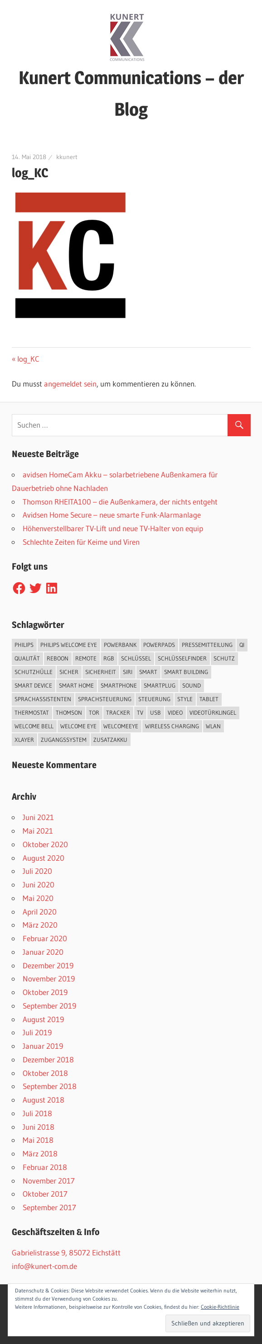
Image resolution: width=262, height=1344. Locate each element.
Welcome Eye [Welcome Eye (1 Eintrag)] (78, 726)
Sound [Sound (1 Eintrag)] (191, 685)
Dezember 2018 (48, 1059)
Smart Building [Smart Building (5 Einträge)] (186, 671)
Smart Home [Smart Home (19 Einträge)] (76, 685)
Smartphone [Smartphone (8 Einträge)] (119, 685)
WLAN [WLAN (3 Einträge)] (213, 726)
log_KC (28, 358)
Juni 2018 (38, 1127)
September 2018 (50, 1086)
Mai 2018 (38, 1140)
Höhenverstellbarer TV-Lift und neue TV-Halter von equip (113, 528)
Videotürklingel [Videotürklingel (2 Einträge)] (212, 712)
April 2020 (40, 911)
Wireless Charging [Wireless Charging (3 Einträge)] (172, 726)
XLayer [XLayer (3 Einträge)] (24, 739)
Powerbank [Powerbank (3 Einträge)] (120, 644)
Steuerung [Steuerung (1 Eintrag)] (154, 699)
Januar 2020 (43, 952)
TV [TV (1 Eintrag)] (140, 712)
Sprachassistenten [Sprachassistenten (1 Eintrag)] (43, 699)
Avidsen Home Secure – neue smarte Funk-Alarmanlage (112, 514)
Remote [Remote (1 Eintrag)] (86, 658)
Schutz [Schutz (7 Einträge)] (224, 658)
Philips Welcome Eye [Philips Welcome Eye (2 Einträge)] (68, 644)
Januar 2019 (43, 1046)
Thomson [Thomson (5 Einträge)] (69, 712)
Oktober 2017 (45, 1193)
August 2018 (43, 1099)
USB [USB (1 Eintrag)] (155, 712)
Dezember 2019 (48, 965)
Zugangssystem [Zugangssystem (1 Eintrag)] (64, 739)
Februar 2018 (45, 1167)
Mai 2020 (38, 898)
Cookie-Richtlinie (220, 1306)
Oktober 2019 (45, 992)
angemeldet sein (70, 383)
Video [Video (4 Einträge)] (175, 712)
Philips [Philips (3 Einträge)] (24, 644)
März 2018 (40, 1153)
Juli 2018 (37, 1113)
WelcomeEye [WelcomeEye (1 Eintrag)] (120, 726)
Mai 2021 (38, 830)
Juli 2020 (37, 871)
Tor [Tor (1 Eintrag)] (94, 712)
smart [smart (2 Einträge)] (148, 671)
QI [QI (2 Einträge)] (241, 644)
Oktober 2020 (45, 844)
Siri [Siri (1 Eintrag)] (127, 671)
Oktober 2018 (45, 1073)
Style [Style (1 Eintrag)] (185, 699)
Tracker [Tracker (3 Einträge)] (118, 712)
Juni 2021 (38, 817)
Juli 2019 (37, 1032)
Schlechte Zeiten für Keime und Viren (81, 542)
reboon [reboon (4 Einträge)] (57, 658)
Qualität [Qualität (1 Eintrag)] (27, 658)
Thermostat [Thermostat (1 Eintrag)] (32, 712)
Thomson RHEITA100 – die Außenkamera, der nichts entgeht (120, 501)
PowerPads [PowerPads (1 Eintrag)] (159, 644)
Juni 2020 (38, 884)
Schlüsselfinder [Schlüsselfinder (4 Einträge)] (182, 658)
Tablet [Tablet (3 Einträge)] (208, 699)
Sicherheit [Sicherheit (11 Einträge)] (100, 671)
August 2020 (43, 858)
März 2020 (40, 924)
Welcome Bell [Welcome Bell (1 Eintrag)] (34, 726)
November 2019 (49, 978)
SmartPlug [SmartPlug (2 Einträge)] (159, 685)
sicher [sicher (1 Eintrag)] (68, 671)
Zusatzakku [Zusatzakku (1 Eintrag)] (110, 739)
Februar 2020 (45, 938)
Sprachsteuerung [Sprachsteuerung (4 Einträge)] (104, 699)
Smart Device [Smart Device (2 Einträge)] (33, 685)
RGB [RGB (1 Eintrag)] (108, 658)
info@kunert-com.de (44, 1266)
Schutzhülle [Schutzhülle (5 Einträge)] (34, 671)
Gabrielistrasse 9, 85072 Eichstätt (66, 1252)
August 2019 (43, 1019)
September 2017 (49, 1207)
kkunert (67, 157)
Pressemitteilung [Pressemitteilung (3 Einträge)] (207, 644)
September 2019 (49, 1005)
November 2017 (49, 1180)
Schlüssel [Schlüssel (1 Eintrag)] (136, 658)
